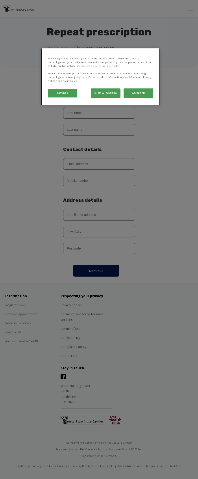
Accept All (138, 92)
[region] (100, 76)
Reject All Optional (106, 92)
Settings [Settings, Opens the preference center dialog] (62, 92)
